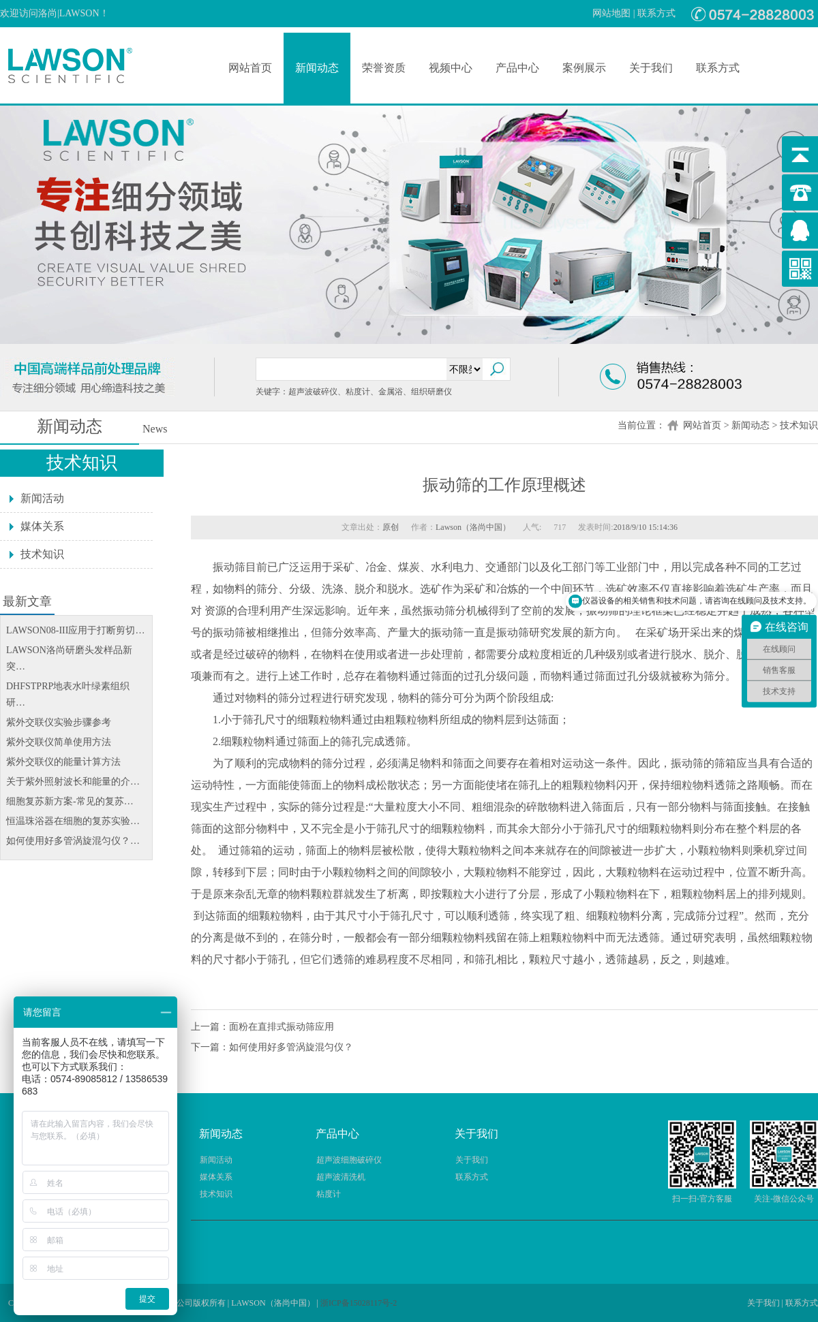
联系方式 (656, 13)
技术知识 (799, 425)
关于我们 (651, 68)
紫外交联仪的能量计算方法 (63, 762)
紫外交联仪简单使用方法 (58, 742)
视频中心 (450, 68)
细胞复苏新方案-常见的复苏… (70, 801)
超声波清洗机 (340, 1177)
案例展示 (584, 68)
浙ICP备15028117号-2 (358, 1303)
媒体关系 (42, 526)
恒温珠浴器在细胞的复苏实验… (73, 821)
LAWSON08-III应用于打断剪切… (75, 630)
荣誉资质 (384, 68)
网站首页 (250, 68)
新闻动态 (317, 68)
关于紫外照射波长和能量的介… (73, 781)
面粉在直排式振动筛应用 (281, 1027)
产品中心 (517, 68)
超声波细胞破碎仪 (349, 1160)
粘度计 (328, 1194)
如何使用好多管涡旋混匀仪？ (291, 1047)
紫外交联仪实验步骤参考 (58, 722)
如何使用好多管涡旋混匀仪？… (73, 841)
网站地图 (611, 13)
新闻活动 (42, 498)
